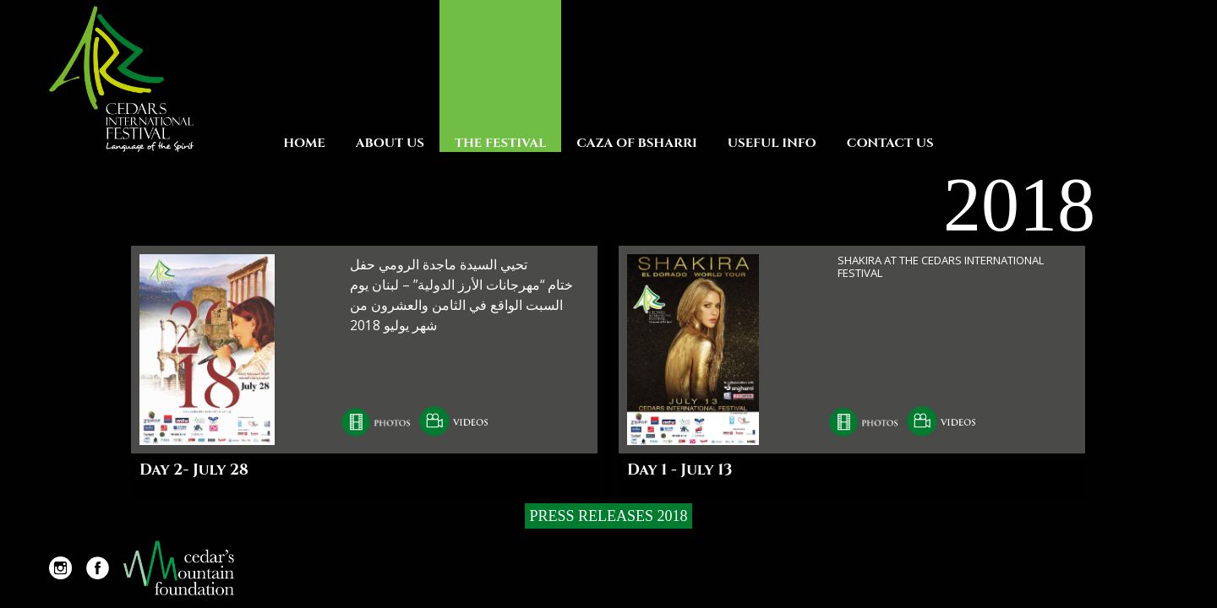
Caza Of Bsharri (636, 143)
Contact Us (890, 143)
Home (304, 143)
